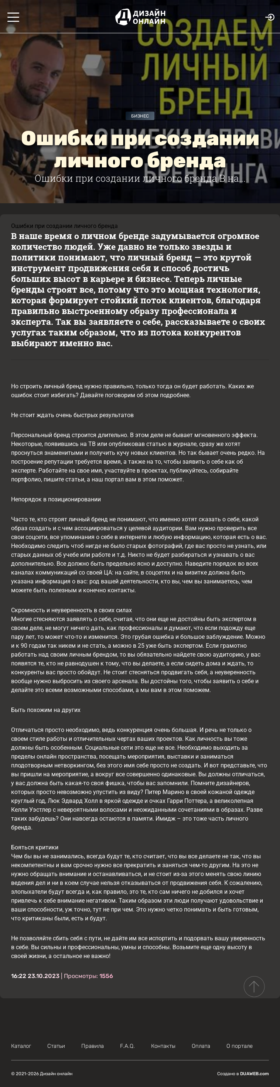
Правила (92, 1046)
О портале (239, 1046)
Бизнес (140, 116)
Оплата (201, 1046)
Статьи (56, 1046)
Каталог (21, 1046)
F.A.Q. (127, 1046)
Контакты (163, 1046)
